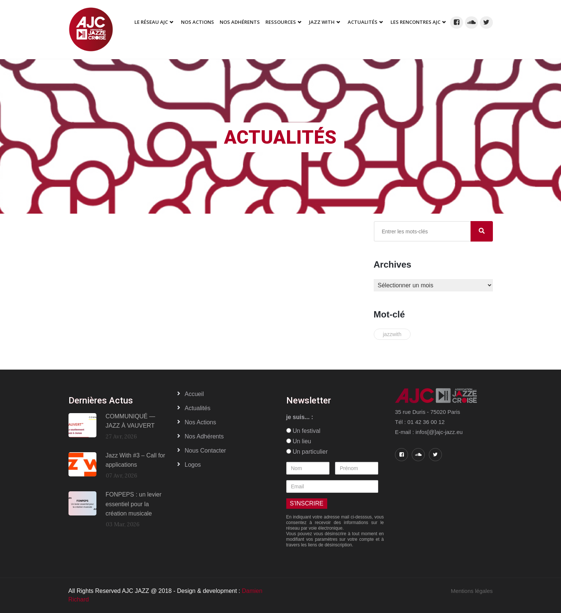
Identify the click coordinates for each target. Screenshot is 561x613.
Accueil (194, 394)
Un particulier (307, 451)
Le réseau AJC (151, 22)
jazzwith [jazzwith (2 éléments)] (392, 334)
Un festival (303, 431)
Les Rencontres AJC (415, 22)
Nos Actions (197, 22)
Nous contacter (205, 450)
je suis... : (299, 417)
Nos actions (200, 422)
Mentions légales (472, 591)
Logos (193, 465)
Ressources (280, 22)
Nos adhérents (240, 22)
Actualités (362, 22)
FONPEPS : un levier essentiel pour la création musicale (134, 504)
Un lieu (298, 441)
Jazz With (322, 22)
